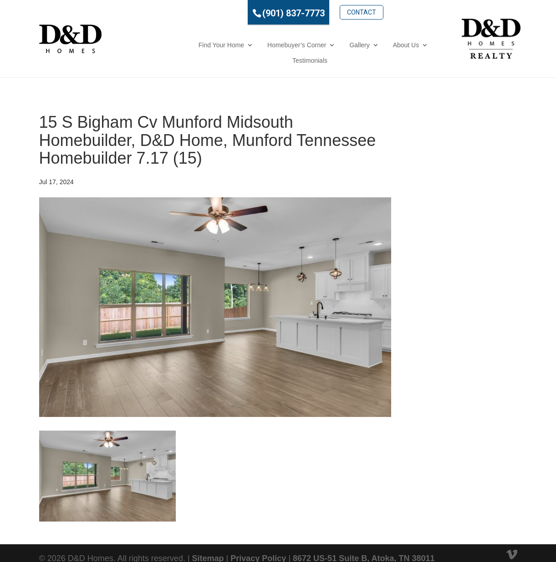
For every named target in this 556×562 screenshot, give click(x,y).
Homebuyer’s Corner (234, 45)
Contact (327, 12)
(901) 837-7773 (259, 13)
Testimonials (397, 45)
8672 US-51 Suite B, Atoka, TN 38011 (363, 542)
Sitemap (208, 542)
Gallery (297, 45)
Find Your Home (158, 45)
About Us (343, 45)
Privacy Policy (258, 542)
